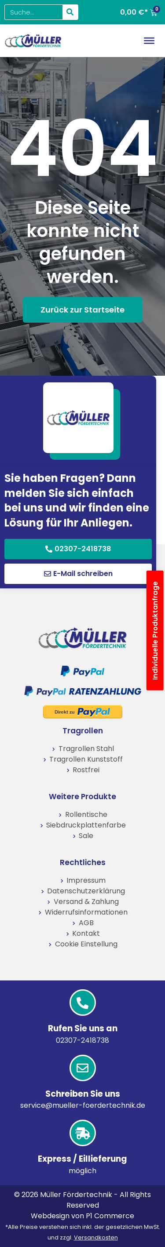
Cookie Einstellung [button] (86, 944)
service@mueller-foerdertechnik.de (82, 1105)
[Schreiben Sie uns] (83, 1068)
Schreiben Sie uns (82, 1094)
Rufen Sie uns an (82, 1028)
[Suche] (70, 12)
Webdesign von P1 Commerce (82, 1216)
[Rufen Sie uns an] (83, 1002)
